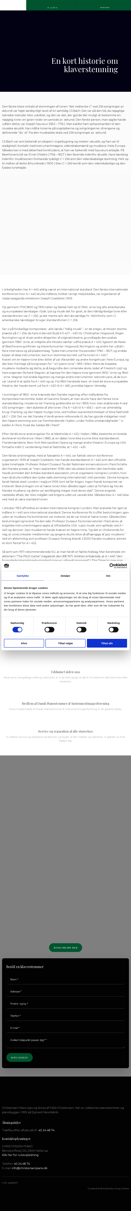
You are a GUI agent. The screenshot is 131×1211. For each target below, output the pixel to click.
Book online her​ (66, 947)
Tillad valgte (65, 643)
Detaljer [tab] (65, 575)
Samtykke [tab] (23, 575)
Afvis (24, 643)
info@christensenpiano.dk (29, 1168)
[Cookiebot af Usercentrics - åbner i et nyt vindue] (112, 565)
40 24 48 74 (46, 1130)
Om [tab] (108, 575)
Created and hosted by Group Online (108, 1188)
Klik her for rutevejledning (20, 1155)
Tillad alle (107, 643)
